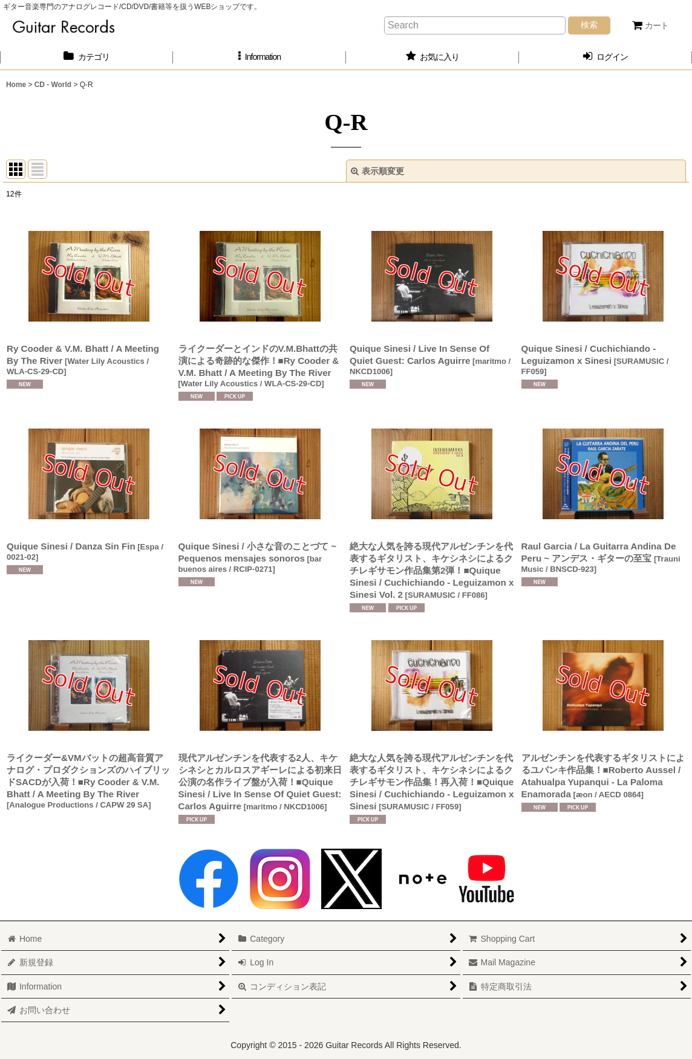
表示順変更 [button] (377, 171)
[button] (259, 57)
